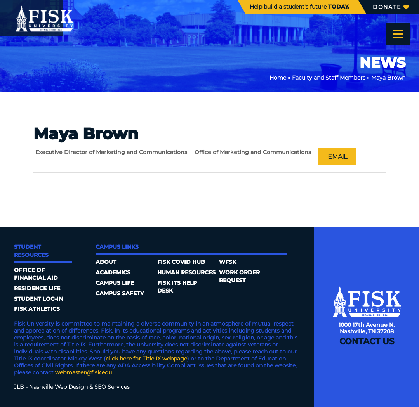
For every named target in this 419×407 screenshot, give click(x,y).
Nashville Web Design (58, 386)
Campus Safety (120, 293)
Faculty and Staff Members (328, 77)
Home (277, 77)
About (106, 261)
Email (337, 156)
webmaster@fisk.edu (83, 372)
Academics (113, 272)
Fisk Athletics (37, 308)
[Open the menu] (398, 34)
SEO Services (112, 386)
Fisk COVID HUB (181, 261)
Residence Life (37, 288)
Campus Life (115, 282)
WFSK (227, 261)
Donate (391, 6)
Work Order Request (239, 276)
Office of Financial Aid (36, 274)
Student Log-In (38, 298)
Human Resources (186, 272)
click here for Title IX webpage (146, 358)
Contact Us (366, 341)
